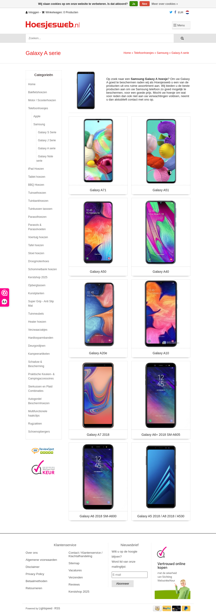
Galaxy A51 (161, 190)
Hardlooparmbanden (40, 337)
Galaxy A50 (98, 271)
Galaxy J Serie (47, 140)
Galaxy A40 (161, 271)
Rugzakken (35, 423)
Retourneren (34, 588)
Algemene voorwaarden (41, 559)
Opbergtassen (36, 285)
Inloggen (32, 12)
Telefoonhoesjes (144, 52)
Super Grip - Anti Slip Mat (41, 303)
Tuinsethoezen (37, 192)
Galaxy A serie (180, 52)
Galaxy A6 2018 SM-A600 (98, 516)
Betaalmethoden (36, 581)
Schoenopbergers (39, 431)
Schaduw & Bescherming (36, 364)
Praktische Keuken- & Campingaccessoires (41, 376)
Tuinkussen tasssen (40, 208)
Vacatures (75, 570)
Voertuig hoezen (38, 237)
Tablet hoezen (36, 176)
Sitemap (74, 563)
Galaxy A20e (98, 353)
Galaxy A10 (161, 353)
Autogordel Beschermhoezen (38, 401)
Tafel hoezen (36, 245)
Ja (133, 3)
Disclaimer (33, 567)
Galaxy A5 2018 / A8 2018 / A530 (160, 516)
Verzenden (76, 577)
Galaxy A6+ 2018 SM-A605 (160, 434)
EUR (180, 12)
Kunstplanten (36, 293)
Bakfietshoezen (37, 92)
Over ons (32, 552)
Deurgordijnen (36, 345)
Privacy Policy (35, 574)
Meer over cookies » (165, 3)
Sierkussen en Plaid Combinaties (40, 388)
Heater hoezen (37, 321)
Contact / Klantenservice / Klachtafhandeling (86, 554)
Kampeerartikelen (39, 353)
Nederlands (187, 12)
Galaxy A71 (98, 190)
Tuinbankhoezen (38, 200)
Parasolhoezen (37, 216)
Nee (144, 3)
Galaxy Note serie (44, 158)
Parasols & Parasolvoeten (37, 227)
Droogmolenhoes (38, 261)
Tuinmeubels (36, 313)
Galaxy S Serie (47, 132)
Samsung (162, 52)
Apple (36, 116)
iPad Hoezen (36, 168)
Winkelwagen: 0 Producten (60, 12)
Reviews (74, 584)
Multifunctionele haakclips (37, 413)
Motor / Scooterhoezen (42, 100)
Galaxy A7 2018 (98, 434)
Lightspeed (45, 608)
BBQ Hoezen (36, 184)
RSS (57, 608)
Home (127, 52)
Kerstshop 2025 (37, 277)
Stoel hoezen (36, 253)
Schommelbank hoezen (42, 269)
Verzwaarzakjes (37, 329)
